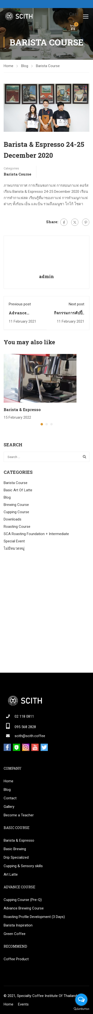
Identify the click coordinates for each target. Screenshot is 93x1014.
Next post (76, 304)
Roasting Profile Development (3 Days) (34, 917)
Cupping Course (16, 512)
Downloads (12, 519)
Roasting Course (17, 526)
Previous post (20, 304)
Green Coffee (14, 934)
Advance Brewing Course (24, 908)
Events (23, 1004)
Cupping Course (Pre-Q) (23, 900)
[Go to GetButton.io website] (81, 1009)
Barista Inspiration (18, 925)
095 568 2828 (25, 727)
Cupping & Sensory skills (23, 866)
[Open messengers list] (81, 1000)
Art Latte (11, 874)
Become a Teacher (19, 815)
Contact (10, 798)
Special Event (14, 541)
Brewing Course (16, 505)
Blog (24, 66)
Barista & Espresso (22, 409)
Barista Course (48, 66)
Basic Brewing (15, 849)
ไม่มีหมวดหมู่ (14, 548)
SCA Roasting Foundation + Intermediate (36, 534)
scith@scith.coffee (30, 736)
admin (46, 276)
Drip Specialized (16, 857)
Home (8, 66)
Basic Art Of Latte (18, 490)
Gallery (9, 806)
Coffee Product (16, 959)
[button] (42, 424)
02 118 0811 (24, 716)
